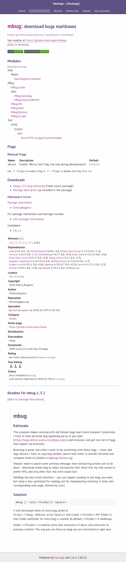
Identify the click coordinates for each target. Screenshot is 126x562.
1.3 (24, 242)
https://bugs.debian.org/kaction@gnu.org (39, 440)
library (22, 34)
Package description (25, 190)
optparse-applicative (20, 261)
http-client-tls (17, 257)
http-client (78, 254)
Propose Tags (43, 34)
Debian (13, 318)
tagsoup (48, 264)
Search (22, 10)
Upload (86, 10)
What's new (72, 10)
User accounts (102, 10)
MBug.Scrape (18, 116)
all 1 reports (58, 379)
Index (10, 66)
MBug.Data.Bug (23, 96)
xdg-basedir (44, 267)
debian (12, 34)
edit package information (28, 219)
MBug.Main (17, 108)
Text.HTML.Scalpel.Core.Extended (41, 138)
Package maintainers (20, 202)
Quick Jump (20, 66)
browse (39, 186)
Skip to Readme (18, 44)
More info (87, 171)
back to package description (26, 399)
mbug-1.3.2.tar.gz (23, 186)
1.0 (15, 230)
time (11, 267)
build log (31, 375)
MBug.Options (19, 112)
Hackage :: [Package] (66, 3)
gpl (17, 34)
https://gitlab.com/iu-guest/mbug (46, 40)
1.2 (20, 242)
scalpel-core (16, 264)
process (63, 261)
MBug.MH (16, 104)
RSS (21, 238)
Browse (58, 10)
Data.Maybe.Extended (27, 79)
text (80, 264)
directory (73, 251)
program (30, 34)
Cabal (73, 556)
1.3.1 (30, 242)
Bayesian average (46, 357)
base (11, 251)
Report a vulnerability (62, 34)
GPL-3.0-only (16, 276)
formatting (44, 254)
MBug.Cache (18, 87)
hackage (59, 556)
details (75, 267)
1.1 (19, 230)
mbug (14, 26)
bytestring (36, 251)
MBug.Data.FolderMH (26, 100)
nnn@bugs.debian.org (58, 458)
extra (12, 254)
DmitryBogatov (22, 207)
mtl (58, 257)
